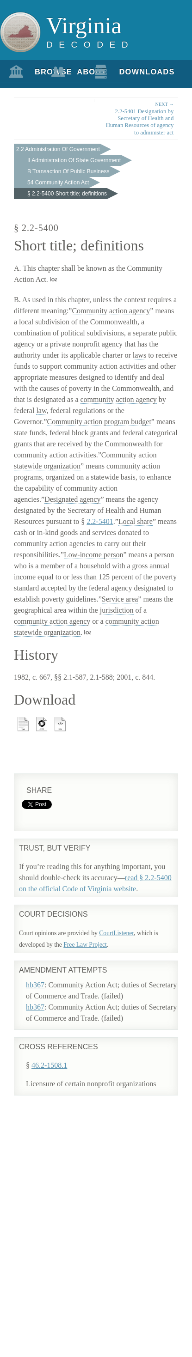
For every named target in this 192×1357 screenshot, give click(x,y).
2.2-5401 (100, 521)
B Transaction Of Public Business (68, 171)
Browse (38, 71)
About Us (80, 75)
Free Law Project (85, 944)
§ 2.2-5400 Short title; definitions (67, 193)
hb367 (35, 985)
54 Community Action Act (58, 182)
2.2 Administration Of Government (58, 149)
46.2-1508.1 (49, 1065)
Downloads (123, 71)
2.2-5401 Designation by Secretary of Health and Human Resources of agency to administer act (138, 118)
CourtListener (116, 933)
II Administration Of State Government (74, 160)
